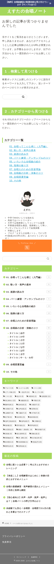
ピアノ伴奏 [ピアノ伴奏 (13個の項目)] (10, 392)
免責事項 (6, 542)
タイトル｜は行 (30, 350)
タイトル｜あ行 (30, 333)
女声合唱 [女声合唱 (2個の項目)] (22, 409)
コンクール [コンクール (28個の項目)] (23, 388)
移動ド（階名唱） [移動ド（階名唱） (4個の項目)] (25, 429)
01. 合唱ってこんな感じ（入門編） (28, 146)
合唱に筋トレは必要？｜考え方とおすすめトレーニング (27, 466)
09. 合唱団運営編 (19, 177)
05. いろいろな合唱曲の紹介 (25, 161)
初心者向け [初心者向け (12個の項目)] (10, 400)
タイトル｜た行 (30, 343)
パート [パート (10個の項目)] (37, 388)
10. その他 (15, 180)
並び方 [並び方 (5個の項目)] (20, 396)
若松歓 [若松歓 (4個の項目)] (8, 433)
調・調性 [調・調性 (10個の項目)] (22, 438)
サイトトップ (21, 557)
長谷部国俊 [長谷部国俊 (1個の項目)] (23, 442)
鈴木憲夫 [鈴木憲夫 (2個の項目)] (9, 442)
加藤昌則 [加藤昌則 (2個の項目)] (25, 400)
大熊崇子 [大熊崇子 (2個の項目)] (35, 404)
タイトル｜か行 (30, 336)
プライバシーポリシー (13, 536)
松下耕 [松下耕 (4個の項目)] (8, 417)
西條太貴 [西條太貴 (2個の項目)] (35, 433)
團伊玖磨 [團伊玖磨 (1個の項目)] (9, 404)
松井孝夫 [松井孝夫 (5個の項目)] (21, 417)
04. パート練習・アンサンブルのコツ (30, 158)
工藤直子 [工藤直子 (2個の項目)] (22, 413)
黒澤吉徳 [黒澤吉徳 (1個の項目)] (22, 446)
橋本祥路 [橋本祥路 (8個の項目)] (34, 417)
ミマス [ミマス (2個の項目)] (8, 396)
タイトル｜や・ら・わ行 (30, 357)
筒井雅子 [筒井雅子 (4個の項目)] (41, 429)
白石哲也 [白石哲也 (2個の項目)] (9, 429)
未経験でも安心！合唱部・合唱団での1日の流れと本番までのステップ (28, 510)
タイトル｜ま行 (30, 354)
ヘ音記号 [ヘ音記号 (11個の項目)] (25, 392)
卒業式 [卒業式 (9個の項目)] (37, 400)
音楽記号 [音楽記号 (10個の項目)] (37, 442)
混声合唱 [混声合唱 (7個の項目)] (25, 421)
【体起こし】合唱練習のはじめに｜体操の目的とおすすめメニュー (27, 478)
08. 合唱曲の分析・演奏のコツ (26, 173)
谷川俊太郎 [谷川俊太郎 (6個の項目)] (37, 438)
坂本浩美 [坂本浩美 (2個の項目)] (22, 404)
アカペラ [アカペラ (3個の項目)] (9, 388)
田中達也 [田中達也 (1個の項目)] (21, 425)
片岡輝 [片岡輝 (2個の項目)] (37, 421)
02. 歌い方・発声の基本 (22, 150)
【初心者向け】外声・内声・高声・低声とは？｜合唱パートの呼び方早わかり (26, 499)
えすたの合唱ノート (27, 11)
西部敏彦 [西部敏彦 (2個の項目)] (9, 438)
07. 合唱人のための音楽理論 (25, 169)
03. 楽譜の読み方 (19, 154)
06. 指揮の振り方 (19, 165)
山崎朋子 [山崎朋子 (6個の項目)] (9, 413)
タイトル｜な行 (30, 347)
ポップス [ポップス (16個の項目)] (38, 392)
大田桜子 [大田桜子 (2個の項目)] (9, 409)
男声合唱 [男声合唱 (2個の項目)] (34, 425)
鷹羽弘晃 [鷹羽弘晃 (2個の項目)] (9, 446)
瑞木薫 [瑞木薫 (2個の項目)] (8, 425)
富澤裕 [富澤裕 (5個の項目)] (34, 409)
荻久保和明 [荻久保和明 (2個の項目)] (21, 433)
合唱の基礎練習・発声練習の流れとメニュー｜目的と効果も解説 (27, 488)
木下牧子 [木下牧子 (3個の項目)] (35, 413)
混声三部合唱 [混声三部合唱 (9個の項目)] (10, 421)
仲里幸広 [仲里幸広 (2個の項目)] (33, 396)
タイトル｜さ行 (30, 340)
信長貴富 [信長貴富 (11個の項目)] (45, 396)
